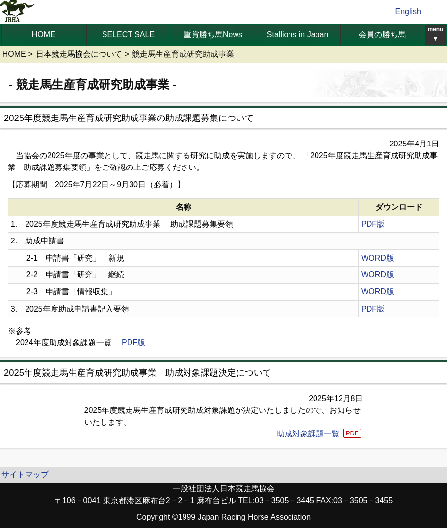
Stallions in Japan (297, 34)
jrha (18, 12)
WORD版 (377, 258)
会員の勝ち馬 (382, 34)
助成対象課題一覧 (320, 434)
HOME (43, 34)
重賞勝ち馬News (213, 34)
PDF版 (373, 224)
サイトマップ (25, 474)
